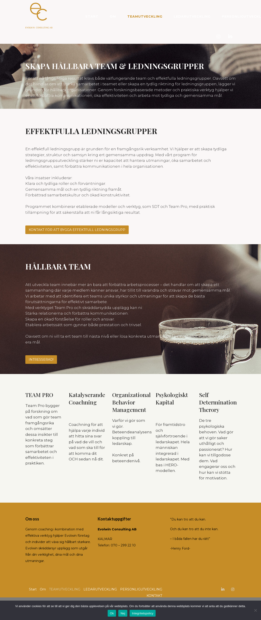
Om (113, 16)
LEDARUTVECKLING (192, 16)
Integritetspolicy (142, 613)
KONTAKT (154, 596)
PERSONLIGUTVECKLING (141, 589)
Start (91, 16)
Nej (123, 613)
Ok (112, 613)
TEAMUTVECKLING (144, 16)
